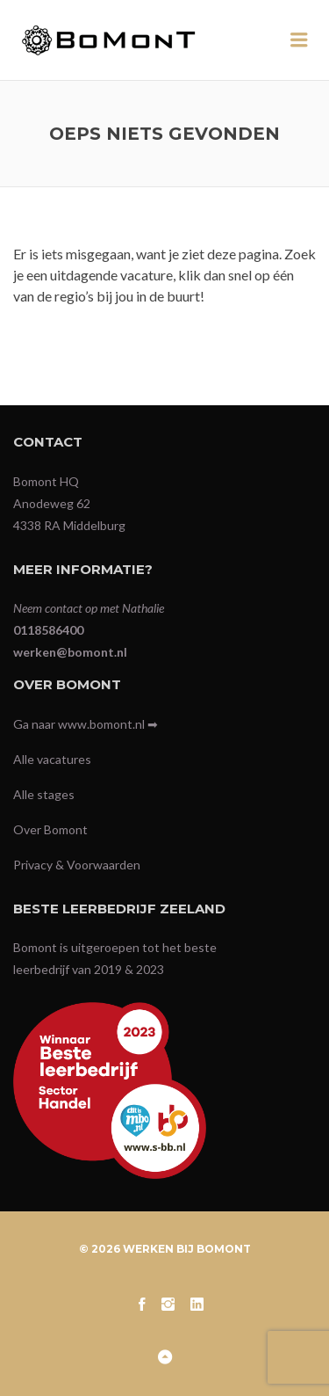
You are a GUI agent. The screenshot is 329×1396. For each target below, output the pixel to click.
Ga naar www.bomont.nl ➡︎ (85, 723)
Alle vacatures (52, 759)
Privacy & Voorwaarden (76, 864)
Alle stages (44, 794)
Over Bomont (50, 829)
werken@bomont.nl (70, 651)
